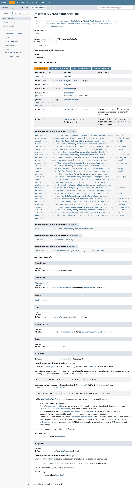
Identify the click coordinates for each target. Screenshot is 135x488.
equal (41, 157)
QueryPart (61, 24)
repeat (97, 204)
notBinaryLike (41, 188)
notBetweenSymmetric (44, 185)
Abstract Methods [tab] (81, 69)
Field (38, 21)
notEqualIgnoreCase (105, 190)
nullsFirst (55, 201)
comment (72, 147)
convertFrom (49, 152)
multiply (116, 179)
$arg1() (7, 37)
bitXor (38, 144)
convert (113, 149)
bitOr (97, 141)
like (76, 174)
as (46, 135)
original (111, 201)
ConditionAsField (38, 7)
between (75, 135)
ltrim (58, 179)
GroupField (107, 21)
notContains (84, 188)
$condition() (9, 30)
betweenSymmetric (115, 135)
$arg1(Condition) (11, 41)
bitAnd (126, 138)
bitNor (74, 141)
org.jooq (4, 7)
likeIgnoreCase (110, 174)
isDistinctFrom (49, 166)
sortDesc (113, 210)
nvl (74, 201)
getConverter (63, 251)
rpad (61, 207)
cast (52, 144)
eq (120, 155)
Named (116, 21)
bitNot (90, 141)
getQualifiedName (65, 229)
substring (115, 212)
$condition (69, 89)
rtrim (85, 207)
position (44, 204)
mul (104, 179)
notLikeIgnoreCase (52, 196)
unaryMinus (120, 215)
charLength (82, 144)
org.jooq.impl (15, 7)
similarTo (114, 207)
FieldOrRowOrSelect (92, 21)
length (69, 171)
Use (18, 3)
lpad (112, 177)
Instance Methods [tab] (59, 69)
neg (61, 182)
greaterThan (55, 163)
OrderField (40, 24)
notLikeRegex (41, 199)
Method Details (8, 26)
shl (91, 207)
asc (61, 135)
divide (47, 155)
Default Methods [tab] (102, 69)
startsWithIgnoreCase (68, 212)
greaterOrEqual (85, 160)
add (36, 135)
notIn (56, 193)
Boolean (44, 21)
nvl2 (85, 201)
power (72, 204)
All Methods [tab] (41, 69)
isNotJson (110, 169)
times (89, 215)
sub (103, 212)
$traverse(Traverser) (12, 53)
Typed (51, 26)
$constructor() (10, 45)
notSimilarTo (68, 199)
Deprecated (26, 3)
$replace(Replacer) (11, 56)
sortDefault (102, 210)
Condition (39, 76)
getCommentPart (48, 229)
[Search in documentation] (115, 7)
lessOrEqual (79, 171)
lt (42, 179)
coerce (111, 144)
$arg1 (66, 76)
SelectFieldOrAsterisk (101, 24)
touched (104, 215)
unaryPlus (39, 218)
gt (103, 163)
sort (69, 210)
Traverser (78, 119)
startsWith (40, 212)
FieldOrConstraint (60, 21)
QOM (26, 7)
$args (66, 85)
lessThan (39, 174)
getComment (52, 160)
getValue (72, 160)
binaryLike (93, 138)
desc (124, 152)
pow (61, 204)
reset (54, 207)
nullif (38, 201)
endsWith (64, 155)
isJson (113, 166)
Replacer (77, 109)
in (118, 163)
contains (54, 149)
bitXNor (112, 141)
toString (69, 240)
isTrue (45, 171)
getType (100, 251)
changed (71, 144)
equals (103, 157)
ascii (67, 135)
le (51, 171)
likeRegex (86, 177)
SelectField (73, 24)
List (53, 85)
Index (34, 3)
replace (113, 204)
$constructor (70, 100)
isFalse (105, 166)
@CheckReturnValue (43, 283)
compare (90, 147)
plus (119, 201)
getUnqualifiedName (84, 229)
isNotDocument (97, 169)
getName (62, 160)
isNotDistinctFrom (43, 169)
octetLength (100, 201)
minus (65, 179)
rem (85, 204)
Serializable (119, 24)
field (110, 157)
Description (7, 18)
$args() (7, 49)
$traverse (68, 119)
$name (37, 229)
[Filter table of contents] (19, 13)
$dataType (39, 251)
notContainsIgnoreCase (115, 188)
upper (48, 218)
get (44, 160)
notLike (92, 193)
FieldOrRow (76, 21)
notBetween (70, 182)
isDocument (95, 166)
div (36, 155)
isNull (38, 171)
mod (78, 179)
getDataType (76, 251)
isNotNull (120, 169)
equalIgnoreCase (73, 157)
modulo (90, 179)
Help (48, 3)
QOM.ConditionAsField (52, 81)
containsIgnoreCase (79, 149)
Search (41, 3)
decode (94, 152)
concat (125, 147)
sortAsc (82, 210)
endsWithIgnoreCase (89, 155)
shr (101, 207)
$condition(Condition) (13, 34)
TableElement (41, 26)
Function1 (48, 100)
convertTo (73, 152)
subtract (71, 215)
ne (46, 182)
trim (111, 215)
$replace (68, 109)
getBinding (50, 251)
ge (121, 157)
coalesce (93, 144)
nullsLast (66, 201)
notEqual (61, 190)
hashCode (59, 240)
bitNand (56, 141)
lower (106, 177)
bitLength (47, 141)
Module (4, 3)
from (116, 157)
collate (46, 147)
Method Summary (9, 22)
